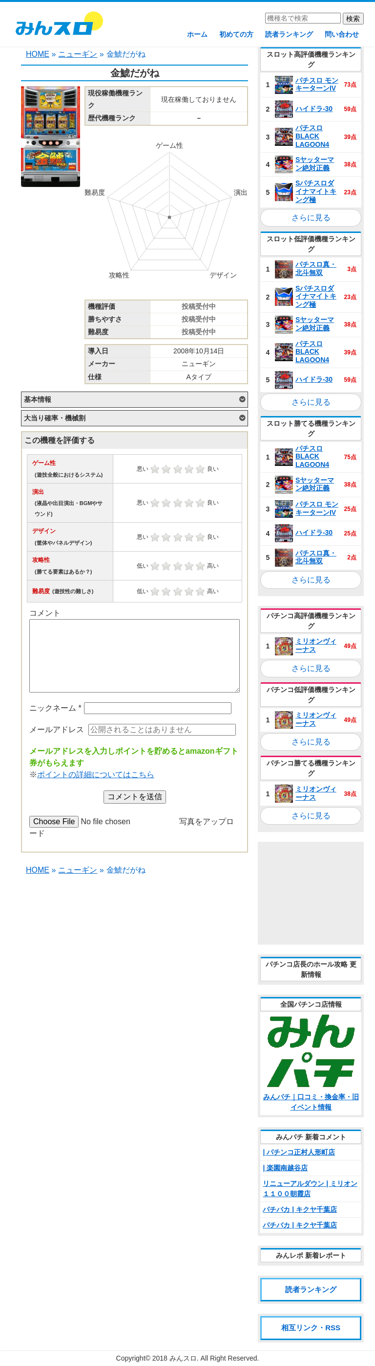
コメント (45, 613)
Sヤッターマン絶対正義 (314, 164)
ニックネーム (55, 708)
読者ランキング (289, 34)
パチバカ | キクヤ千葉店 (300, 1209)
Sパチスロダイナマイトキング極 (315, 191)
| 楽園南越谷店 (285, 1168)
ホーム (197, 34)
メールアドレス (56, 729)
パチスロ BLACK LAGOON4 (312, 136)
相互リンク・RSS (310, 1327)
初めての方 (236, 34)
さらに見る (311, 217)
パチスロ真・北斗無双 (315, 268)
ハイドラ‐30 (314, 109)
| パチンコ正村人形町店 (299, 1152)
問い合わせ (342, 34)
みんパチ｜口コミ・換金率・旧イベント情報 (311, 1102)
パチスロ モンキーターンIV (316, 84)
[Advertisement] (310, 893)
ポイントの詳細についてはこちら (95, 774)
